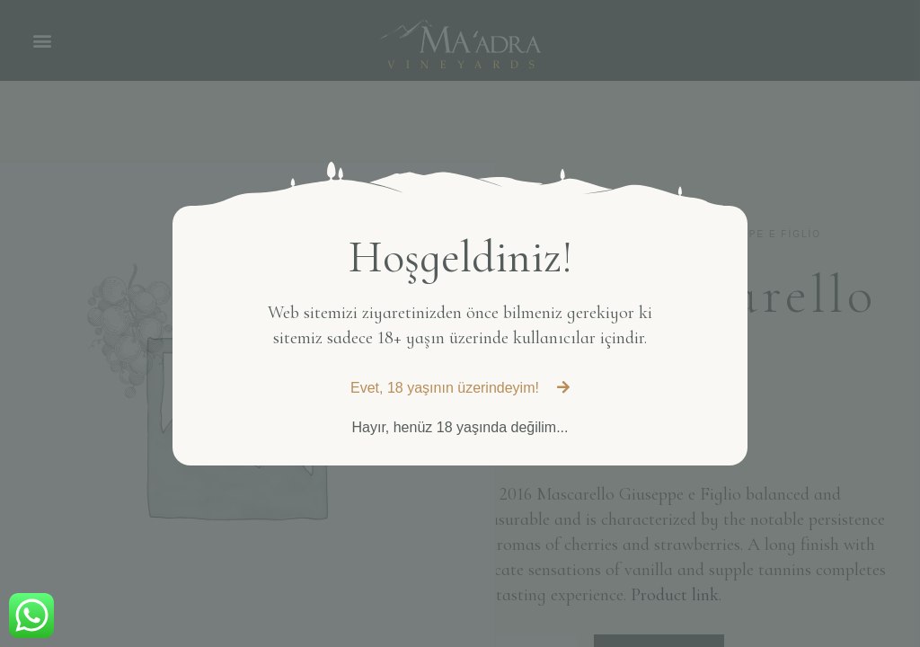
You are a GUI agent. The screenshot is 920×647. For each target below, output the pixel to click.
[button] (460, 388)
